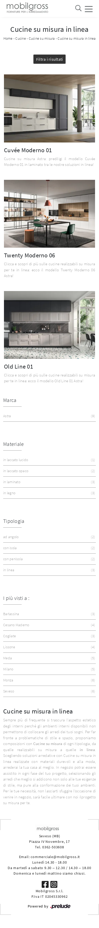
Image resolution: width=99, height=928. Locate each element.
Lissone (48, 647)
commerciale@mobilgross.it (55, 856)
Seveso (48, 691)
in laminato (48, 482)
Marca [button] (9, 400)
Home (8, 38)
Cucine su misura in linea (77, 38)
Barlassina (48, 614)
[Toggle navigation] (89, 8)
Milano (48, 669)
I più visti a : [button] (16, 598)
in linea (48, 570)
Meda (48, 658)
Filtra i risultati (49, 59)
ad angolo (48, 537)
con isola (48, 548)
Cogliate (48, 636)
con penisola (48, 559)
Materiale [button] (13, 444)
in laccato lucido (48, 460)
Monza (48, 680)
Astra (48, 416)
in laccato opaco (48, 471)
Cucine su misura (42, 38)
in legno (48, 493)
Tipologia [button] (13, 521)
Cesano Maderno (48, 625)
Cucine (20, 38)
